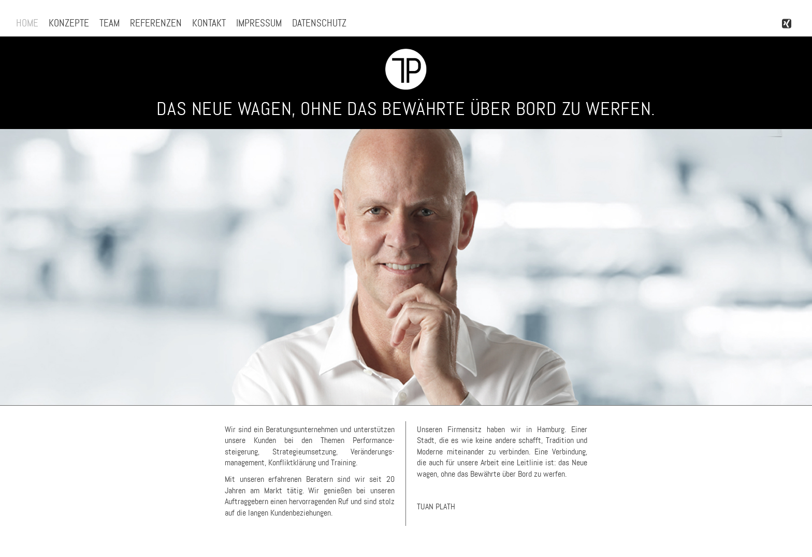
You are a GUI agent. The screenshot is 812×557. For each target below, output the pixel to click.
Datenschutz (319, 23)
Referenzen (156, 23)
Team (109, 23)
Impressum (259, 23)
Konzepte (69, 23)
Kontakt (209, 23)
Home (27, 23)
